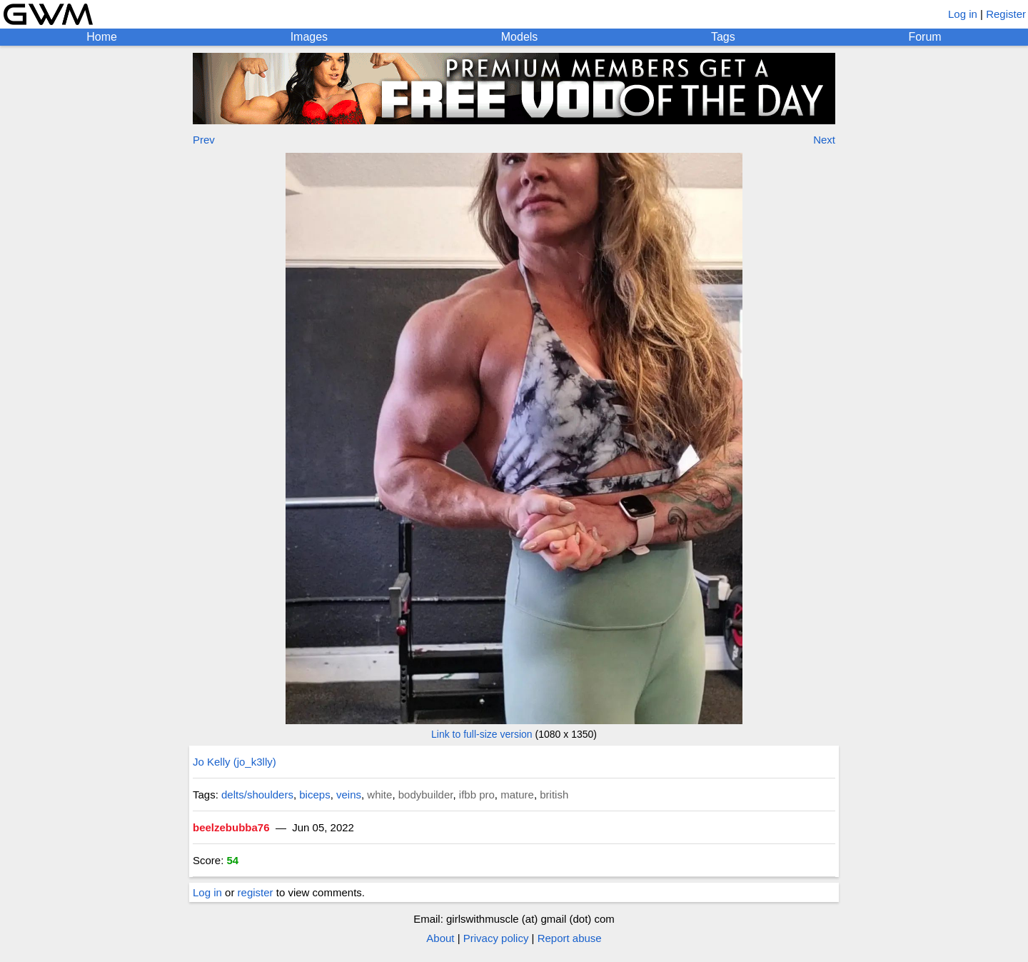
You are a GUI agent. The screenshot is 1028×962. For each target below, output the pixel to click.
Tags (723, 37)
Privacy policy (496, 938)
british (554, 794)
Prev (204, 140)
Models (519, 37)
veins (348, 794)
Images (309, 37)
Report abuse (570, 938)
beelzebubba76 (231, 827)
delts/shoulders (257, 794)
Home (101, 37)
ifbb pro (477, 794)
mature (517, 794)
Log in (962, 14)
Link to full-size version (482, 734)
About (440, 938)
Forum (924, 37)
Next (824, 140)
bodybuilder (425, 794)
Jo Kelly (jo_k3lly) (234, 762)
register (255, 892)
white (379, 794)
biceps (314, 794)
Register (1006, 14)
